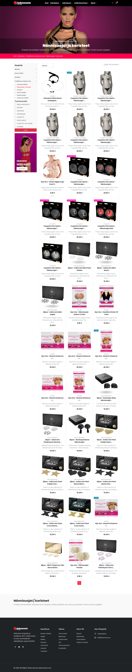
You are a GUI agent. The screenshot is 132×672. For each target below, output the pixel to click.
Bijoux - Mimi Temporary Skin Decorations (52, 566)
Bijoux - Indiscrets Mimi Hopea (52, 313)
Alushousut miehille (22, 98)
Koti (15, 56)
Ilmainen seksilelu (46, 633)
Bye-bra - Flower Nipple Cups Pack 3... (53, 183)
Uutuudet (43, 648)
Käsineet (19, 90)
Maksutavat (62, 636)
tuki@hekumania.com (104, 637)
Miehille (43, 639)
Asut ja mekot (19, 73)
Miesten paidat (21, 95)
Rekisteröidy (80, 636)
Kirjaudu (78, 633)
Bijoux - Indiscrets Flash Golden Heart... (106, 441)
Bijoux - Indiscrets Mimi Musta (106, 269)
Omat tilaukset (80, 639)
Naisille (43, 636)
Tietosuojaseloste (64, 645)
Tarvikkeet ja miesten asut (36, 56)
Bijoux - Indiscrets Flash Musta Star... (106, 482)
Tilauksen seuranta (82, 642)
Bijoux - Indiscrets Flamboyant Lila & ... (106, 566)
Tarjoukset (44, 651)
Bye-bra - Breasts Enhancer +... (52, 357)
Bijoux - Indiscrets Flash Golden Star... (52, 482)
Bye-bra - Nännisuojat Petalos (79, 566)
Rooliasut (17, 77)
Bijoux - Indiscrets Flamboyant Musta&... (52, 441)
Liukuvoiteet (44, 645)
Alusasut (17, 69)
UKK (59, 642)
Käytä (25, 130)
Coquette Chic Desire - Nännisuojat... (79, 183)
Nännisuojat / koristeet (56, 56)
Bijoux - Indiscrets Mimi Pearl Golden (79, 269)
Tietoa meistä (62, 633)
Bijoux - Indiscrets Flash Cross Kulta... (79, 524)
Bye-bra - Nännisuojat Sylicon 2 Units (79, 313)
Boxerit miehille (21, 92)
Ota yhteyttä (62, 648)
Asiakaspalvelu (101, 634)
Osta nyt (22, 169)
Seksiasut (21, 56)
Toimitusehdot (62, 639)
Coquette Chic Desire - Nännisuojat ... (79, 99)
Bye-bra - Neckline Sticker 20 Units (106, 313)
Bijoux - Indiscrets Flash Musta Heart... (79, 482)
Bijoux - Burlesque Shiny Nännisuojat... (106, 399)
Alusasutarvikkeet (21, 84)
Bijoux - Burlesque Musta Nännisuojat (79, 441)
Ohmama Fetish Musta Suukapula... (52, 99)
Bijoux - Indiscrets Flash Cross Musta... (52, 524)
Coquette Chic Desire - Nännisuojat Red (106, 227)
